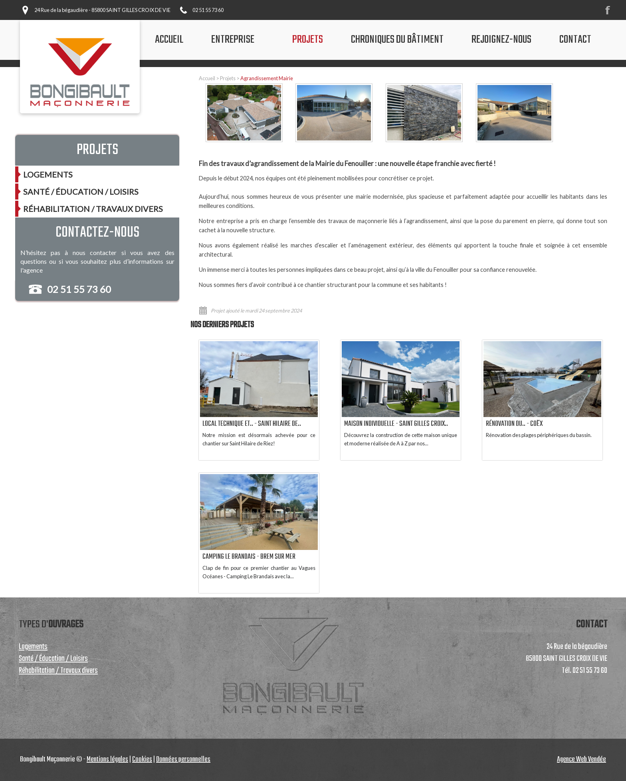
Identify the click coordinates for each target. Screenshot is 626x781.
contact (575, 39)
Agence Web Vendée (581, 759)
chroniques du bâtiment (397, 39)
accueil (169, 39)
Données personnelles (183, 759)
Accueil (207, 78)
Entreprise (232, 39)
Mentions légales (107, 759)
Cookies (142, 759)
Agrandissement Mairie (266, 78)
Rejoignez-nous (501, 39)
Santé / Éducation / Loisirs (81, 191)
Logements (48, 174)
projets (307, 39)
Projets (228, 78)
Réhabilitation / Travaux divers (93, 209)
